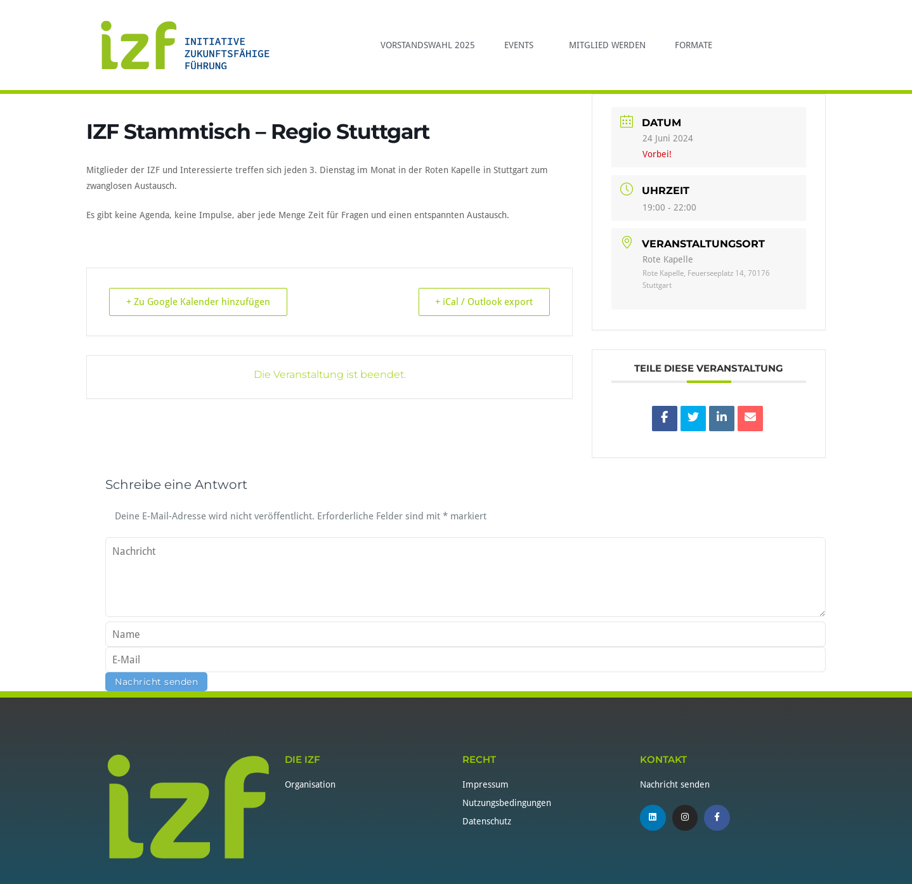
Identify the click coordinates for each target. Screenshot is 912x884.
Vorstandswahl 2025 (428, 45)
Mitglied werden (607, 45)
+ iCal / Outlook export (482, 302)
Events (522, 45)
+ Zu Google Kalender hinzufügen (199, 302)
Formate (693, 45)
